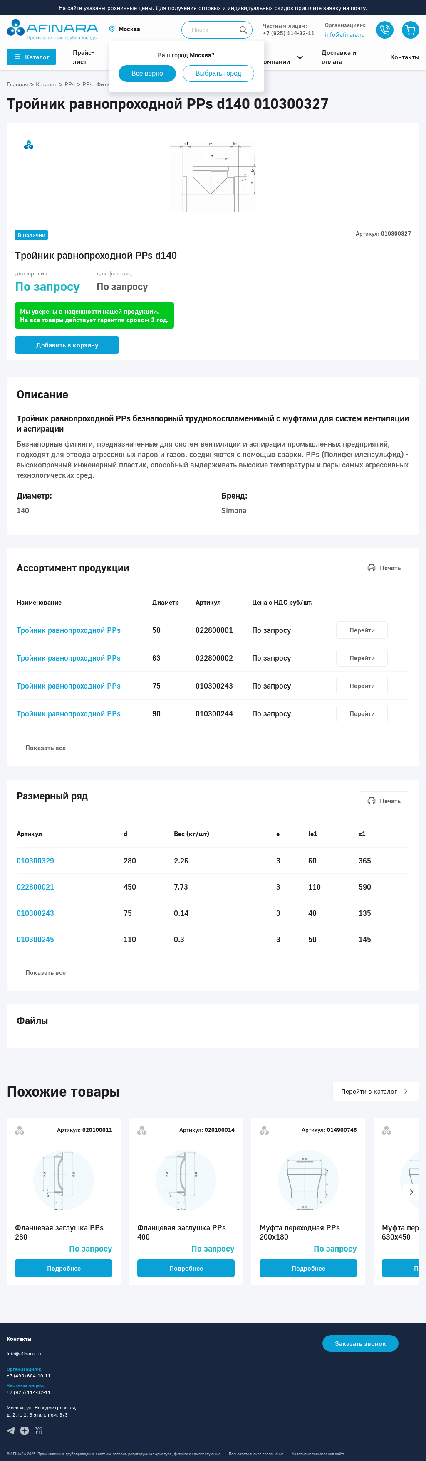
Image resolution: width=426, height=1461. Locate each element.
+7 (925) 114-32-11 (289, 33)
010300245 (35, 939)
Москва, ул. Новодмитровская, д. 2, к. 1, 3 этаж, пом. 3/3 (42, 1411)
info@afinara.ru (345, 34)
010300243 (35, 912)
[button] (124, 28)
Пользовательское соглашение (256, 1453)
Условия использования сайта (318, 1453)
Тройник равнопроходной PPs (69, 630)
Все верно (147, 73)
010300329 (35, 860)
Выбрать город (218, 73)
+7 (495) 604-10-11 (29, 1375)
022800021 (35, 886)
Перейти (362, 630)
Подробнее (64, 1268)
